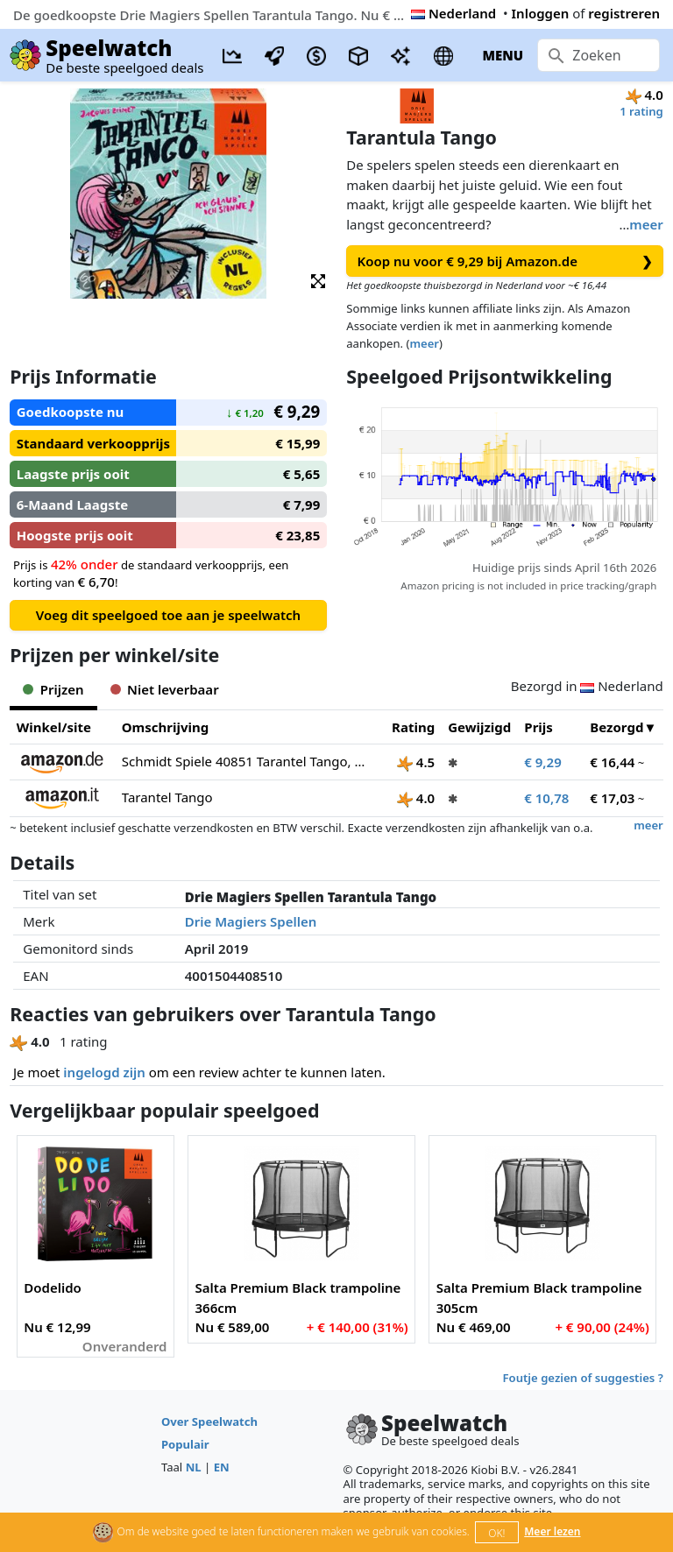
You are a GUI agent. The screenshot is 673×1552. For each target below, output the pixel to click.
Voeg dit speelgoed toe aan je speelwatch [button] (168, 615)
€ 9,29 (542, 762)
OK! (496, 1533)
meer (645, 224)
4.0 (416, 798)
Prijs (538, 727)
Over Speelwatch (209, 1421)
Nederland (453, 13)
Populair (185, 1444)
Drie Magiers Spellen (251, 921)
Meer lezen (552, 1531)
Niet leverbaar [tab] (164, 689)
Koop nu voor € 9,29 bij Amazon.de (505, 261)
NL (194, 1467)
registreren (624, 13)
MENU (502, 55)
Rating (413, 727)
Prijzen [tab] (53, 689)
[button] (318, 280)
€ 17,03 (612, 798)
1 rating (641, 111)
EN (222, 1467)
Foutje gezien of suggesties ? (583, 1378)
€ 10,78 (546, 798)
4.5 (416, 762)
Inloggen (541, 13)
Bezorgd (616, 727)
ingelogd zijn (104, 1072)
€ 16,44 (612, 762)
